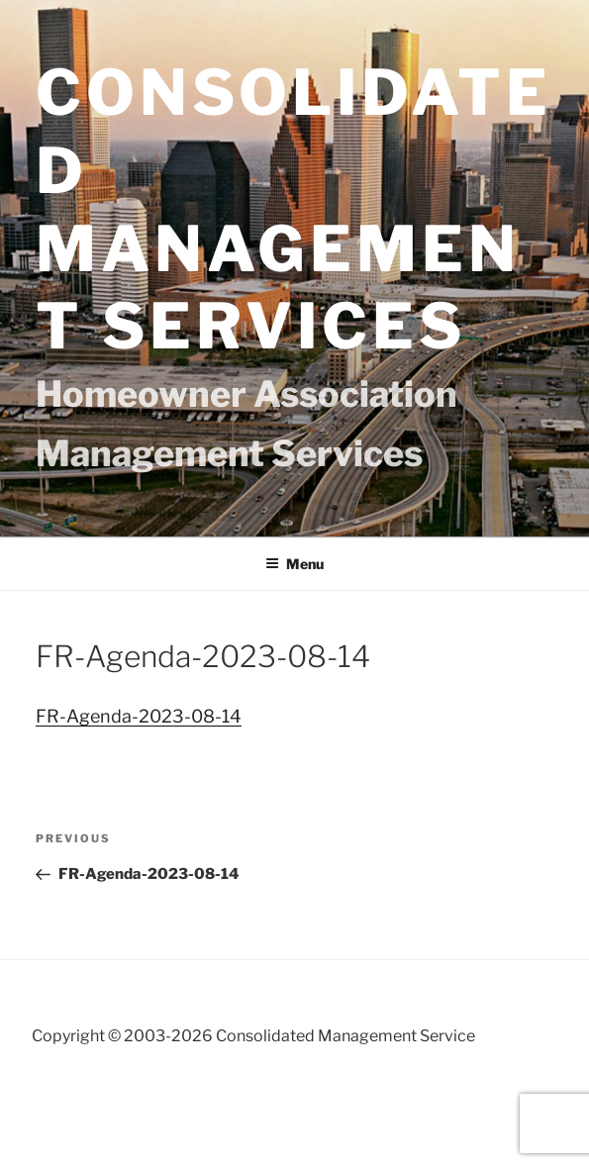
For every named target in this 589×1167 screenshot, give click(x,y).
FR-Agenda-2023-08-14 (139, 716)
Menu (294, 563)
